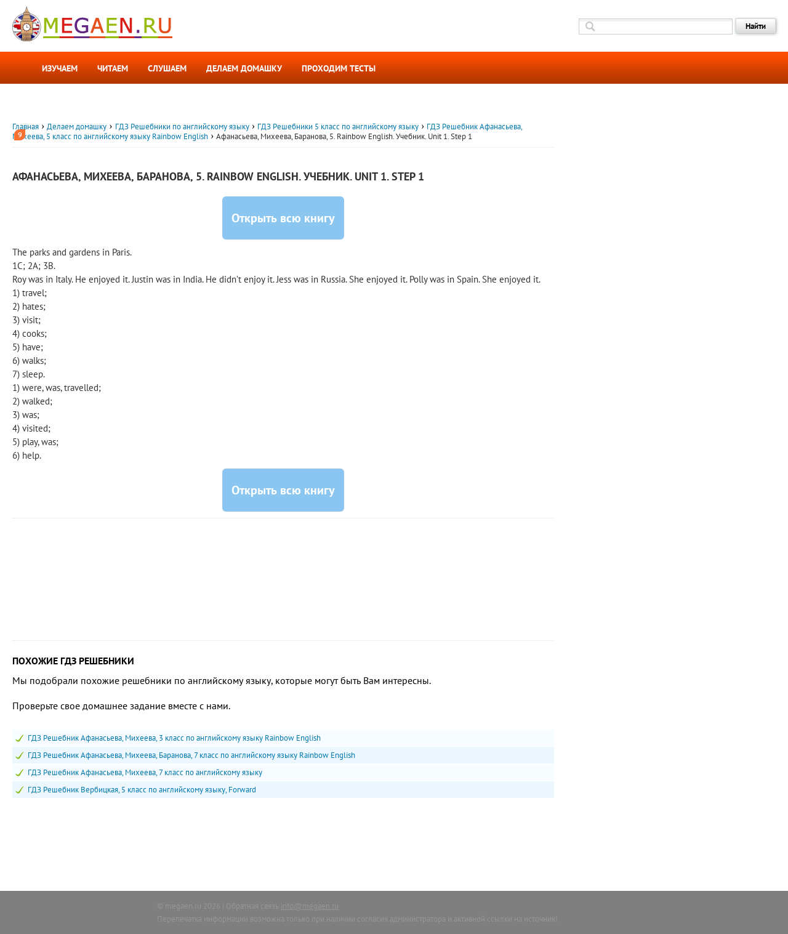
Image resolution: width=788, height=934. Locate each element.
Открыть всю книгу (283, 218)
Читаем (112, 68)
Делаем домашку (244, 68)
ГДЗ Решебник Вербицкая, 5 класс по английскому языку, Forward (142, 789)
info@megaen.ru (310, 906)
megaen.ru (183, 906)
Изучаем (60, 68)
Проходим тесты (339, 68)
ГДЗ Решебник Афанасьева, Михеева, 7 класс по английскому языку (145, 772)
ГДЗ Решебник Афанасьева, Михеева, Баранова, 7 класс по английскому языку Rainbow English (191, 755)
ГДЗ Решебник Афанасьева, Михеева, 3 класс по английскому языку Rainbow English (174, 738)
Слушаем (167, 68)
